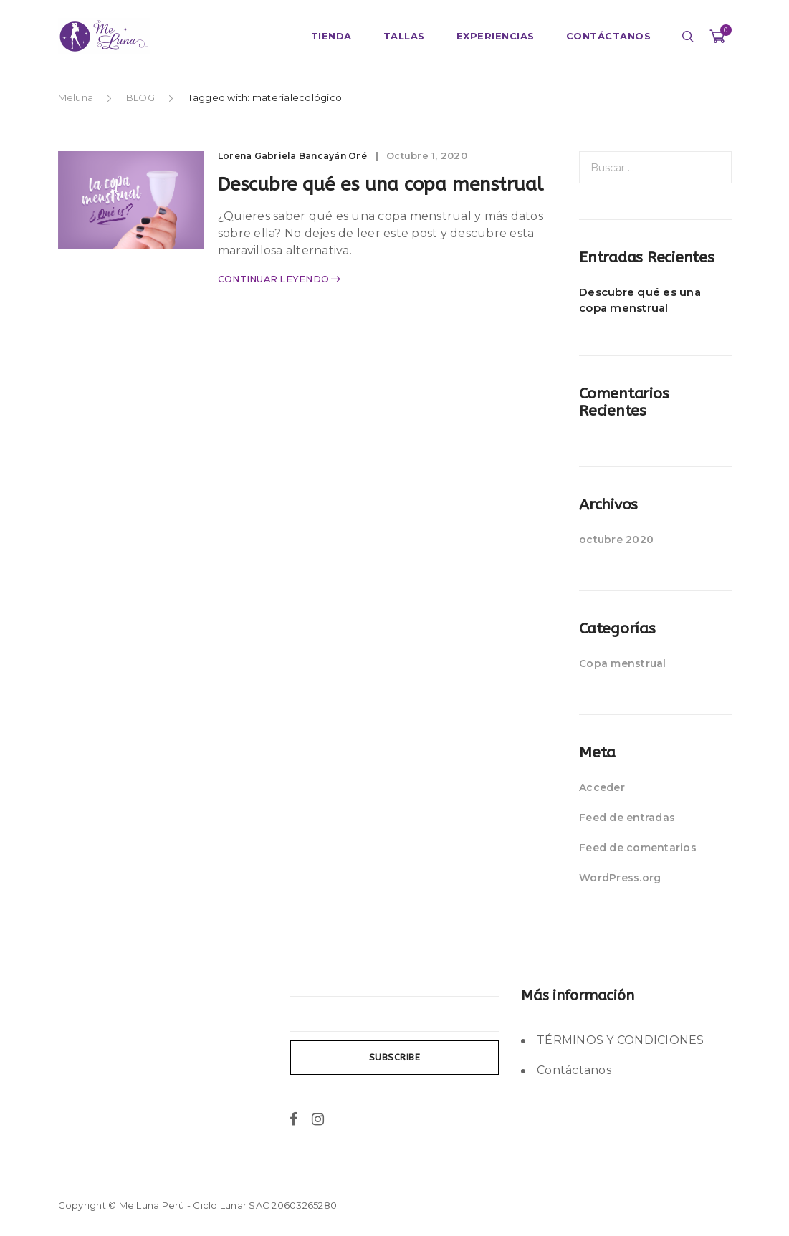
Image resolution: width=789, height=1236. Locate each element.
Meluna (77, 97)
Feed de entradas (627, 817)
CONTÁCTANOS (608, 36)
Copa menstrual (622, 663)
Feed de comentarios (638, 847)
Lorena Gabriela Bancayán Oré (300, 155)
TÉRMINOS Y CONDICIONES (620, 1040)
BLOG (140, 97)
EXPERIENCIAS (495, 36)
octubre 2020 (616, 539)
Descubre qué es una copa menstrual (640, 300)
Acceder (602, 787)
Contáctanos (574, 1070)
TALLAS (404, 36)
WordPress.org (620, 877)
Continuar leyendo (279, 313)
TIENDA (331, 36)
